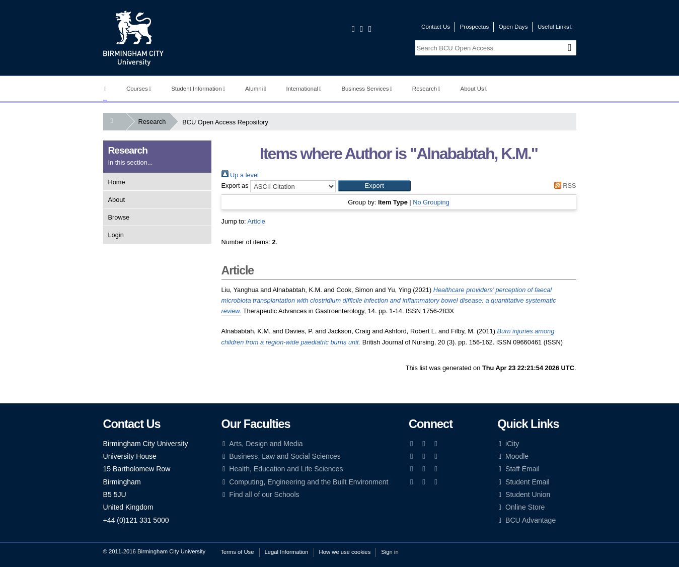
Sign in (389, 552)
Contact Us (435, 27)
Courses (138, 89)
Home (116, 182)
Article (256, 221)
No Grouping (431, 202)
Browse (119, 217)
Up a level (240, 175)
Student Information (198, 89)
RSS (563, 185)
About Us (474, 89)
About (116, 199)
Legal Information (287, 552)
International (304, 89)
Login (116, 235)
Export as (235, 185)
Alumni (255, 89)
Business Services (366, 89)
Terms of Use (237, 552)
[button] (374, 185)
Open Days (513, 27)
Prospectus (474, 27)
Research (426, 89)
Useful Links (555, 27)
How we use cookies (345, 552)
